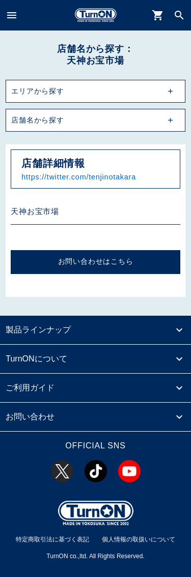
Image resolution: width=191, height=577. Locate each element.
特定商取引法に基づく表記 (52, 539)
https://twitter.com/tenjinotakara (78, 177)
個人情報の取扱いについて (138, 539)
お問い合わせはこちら (95, 261)
